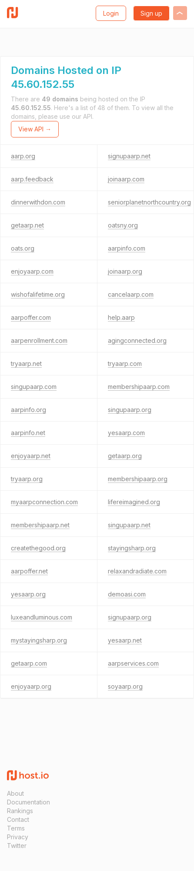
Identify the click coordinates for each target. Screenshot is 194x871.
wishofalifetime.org (38, 294)
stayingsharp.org (132, 548)
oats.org (22, 248)
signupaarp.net (129, 156)
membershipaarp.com (139, 386)
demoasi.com (127, 594)
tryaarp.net (26, 363)
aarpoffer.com (31, 317)
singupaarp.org (129, 409)
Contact (18, 819)
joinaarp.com (126, 179)
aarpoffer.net (29, 571)
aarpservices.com (133, 663)
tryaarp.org (27, 478)
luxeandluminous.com (41, 617)
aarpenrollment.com (39, 340)
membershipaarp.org (137, 478)
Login (111, 13)
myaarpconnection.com (44, 502)
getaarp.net (27, 225)
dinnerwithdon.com (38, 202)
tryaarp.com (125, 363)
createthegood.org (38, 548)
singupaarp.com (34, 386)
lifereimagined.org (134, 502)
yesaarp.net (125, 640)
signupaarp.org (129, 617)
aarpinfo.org (28, 409)
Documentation (28, 802)
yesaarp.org (28, 594)
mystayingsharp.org (39, 640)
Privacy (17, 837)
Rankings (20, 810)
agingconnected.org (137, 340)
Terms (16, 828)
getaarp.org (125, 455)
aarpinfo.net (28, 432)
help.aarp (121, 317)
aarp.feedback (32, 179)
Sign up (151, 13)
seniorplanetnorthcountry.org (149, 202)
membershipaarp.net (40, 525)
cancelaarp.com (131, 294)
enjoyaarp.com (32, 271)
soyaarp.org (125, 686)
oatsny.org (123, 225)
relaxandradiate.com (137, 571)
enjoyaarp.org (31, 686)
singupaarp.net (129, 525)
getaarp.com (29, 663)
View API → (34, 129)
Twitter (17, 845)
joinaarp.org (125, 271)
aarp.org (23, 156)
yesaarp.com (126, 432)
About (15, 793)
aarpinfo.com (126, 248)
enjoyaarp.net (30, 455)
